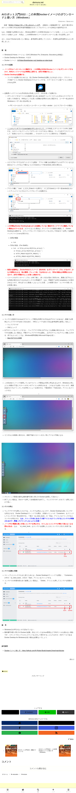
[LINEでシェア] (47, 711)
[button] (22, 2)
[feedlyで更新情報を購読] (20, 732)
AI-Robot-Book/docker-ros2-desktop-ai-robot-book (34, 60)
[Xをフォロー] (56, 722)
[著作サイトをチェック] (20, 722)
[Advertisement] (38, 690)
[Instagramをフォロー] (56, 727)
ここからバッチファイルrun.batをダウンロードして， (26, 128)
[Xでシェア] (10, 711)
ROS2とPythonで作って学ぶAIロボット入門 (24, 25)
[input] (13, 1)
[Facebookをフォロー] (20, 727)
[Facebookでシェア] (29, 711)
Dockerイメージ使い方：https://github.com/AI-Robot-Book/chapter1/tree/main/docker (34, 649)
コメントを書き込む (38, 768)
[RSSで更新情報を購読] (56, 732)
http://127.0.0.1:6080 (14, 337)
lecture (4, 670)
